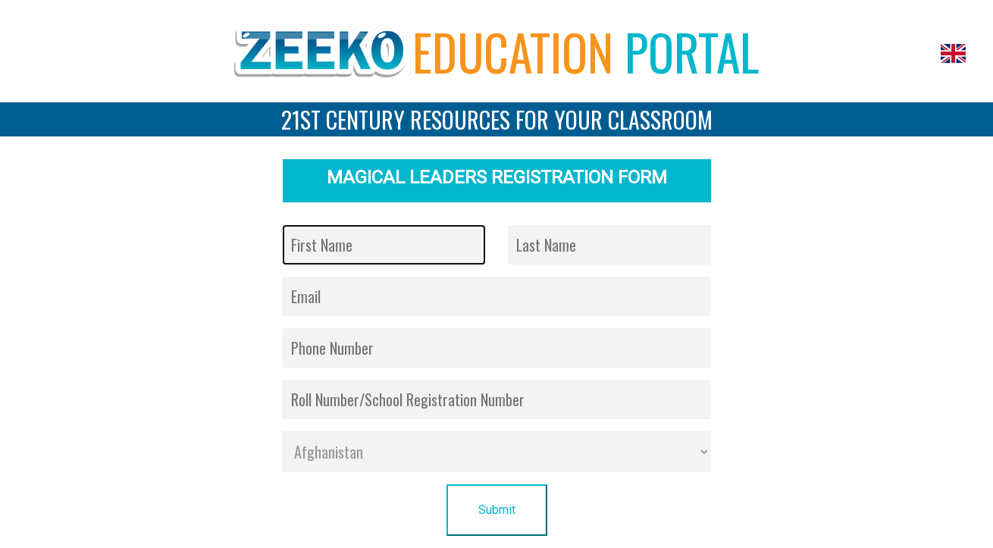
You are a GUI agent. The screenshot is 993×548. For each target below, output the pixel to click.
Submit (496, 510)
